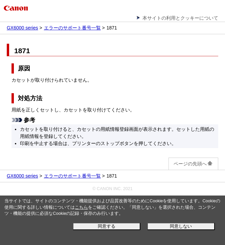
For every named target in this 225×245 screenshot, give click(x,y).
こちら (81, 207)
